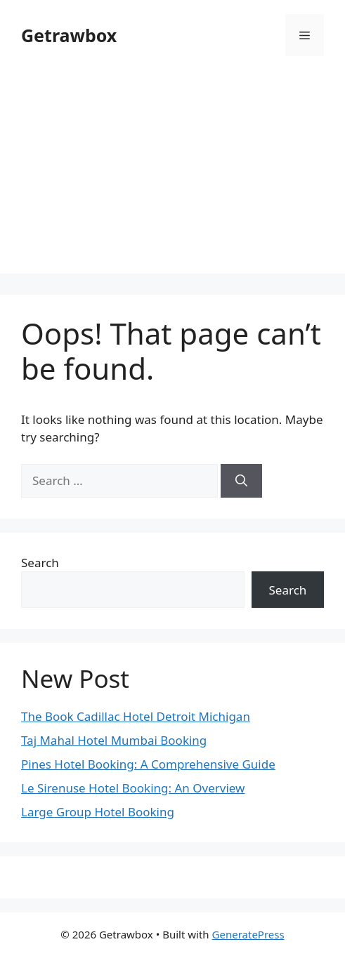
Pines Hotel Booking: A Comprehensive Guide (148, 764)
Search (40, 563)
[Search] (241, 481)
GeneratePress (248, 934)
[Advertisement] (172, 175)
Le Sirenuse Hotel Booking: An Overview (133, 788)
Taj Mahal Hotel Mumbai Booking (114, 740)
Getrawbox (69, 35)
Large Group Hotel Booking (97, 812)
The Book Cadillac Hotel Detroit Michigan (135, 716)
